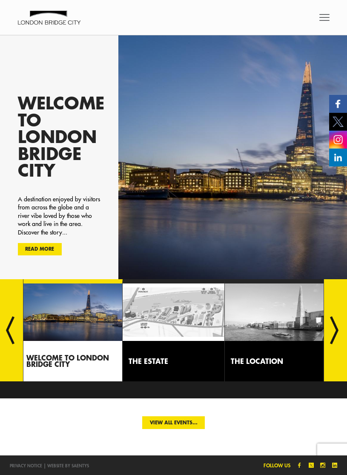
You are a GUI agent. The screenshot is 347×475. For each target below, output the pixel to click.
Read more (39, 248)
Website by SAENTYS (68, 466)
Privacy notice (26, 466)
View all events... (174, 422)
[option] (173, 157)
